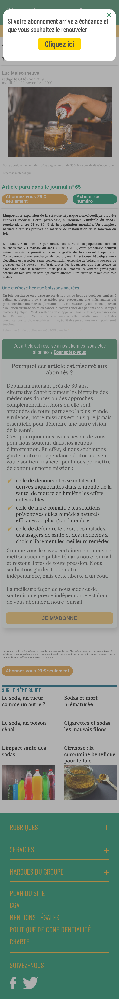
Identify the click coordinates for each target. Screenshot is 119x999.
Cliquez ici (59, 44)
